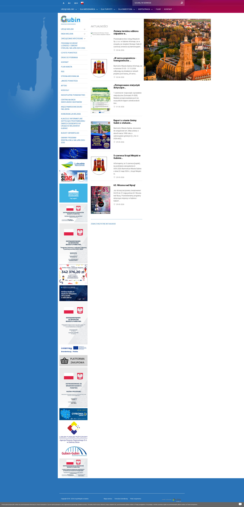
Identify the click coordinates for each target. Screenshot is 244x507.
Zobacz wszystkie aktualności (103, 224)
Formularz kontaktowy (121, 499)
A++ (76, 3)
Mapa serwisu (108, 499)
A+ (69, 3)
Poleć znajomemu (135, 499)
